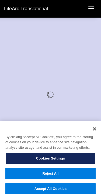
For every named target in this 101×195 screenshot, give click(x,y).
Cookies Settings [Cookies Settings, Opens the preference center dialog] (50, 160)
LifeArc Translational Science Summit (44, 8)
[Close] (94, 131)
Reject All (50, 175)
